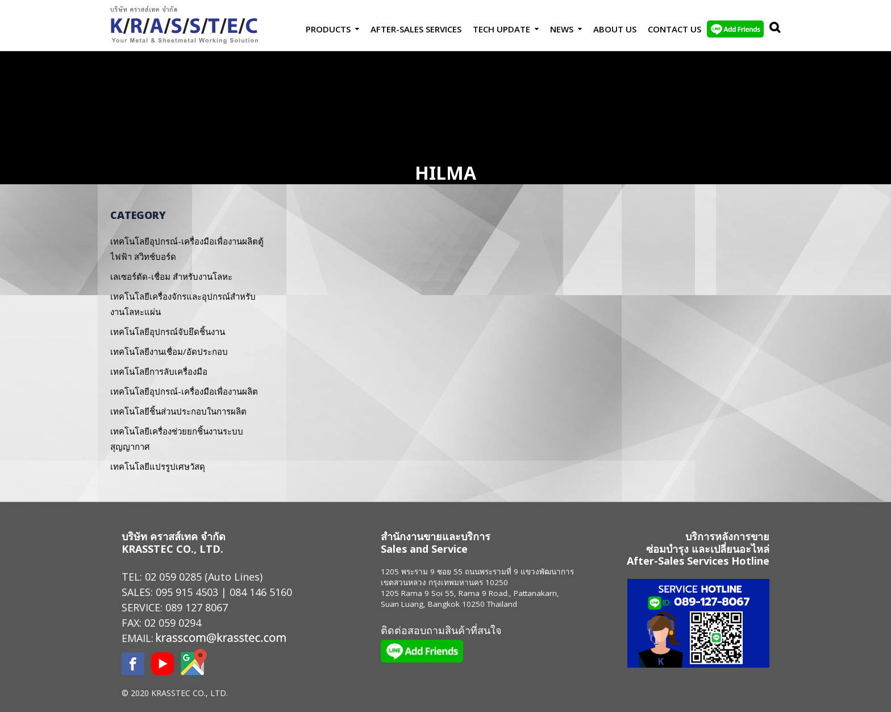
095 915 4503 (187, 592)
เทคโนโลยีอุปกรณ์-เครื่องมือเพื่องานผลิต (184, 391)
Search (772, 29)
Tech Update (501, 29)
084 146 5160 (261, 592)
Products (328, 29)
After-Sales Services (415, 29)
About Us (614, 29)
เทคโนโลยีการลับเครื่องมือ (158, 371)
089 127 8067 (196, 607)
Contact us (674, 29)
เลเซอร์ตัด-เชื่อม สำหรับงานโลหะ (171, 276)
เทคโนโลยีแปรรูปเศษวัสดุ (157, 466)
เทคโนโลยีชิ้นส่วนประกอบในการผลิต (178, 411)
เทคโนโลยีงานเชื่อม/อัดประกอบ (169, 351)
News (561, 29)
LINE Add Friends (735, 29)
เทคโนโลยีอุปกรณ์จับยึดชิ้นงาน (167, 331)
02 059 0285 (173, 576)
